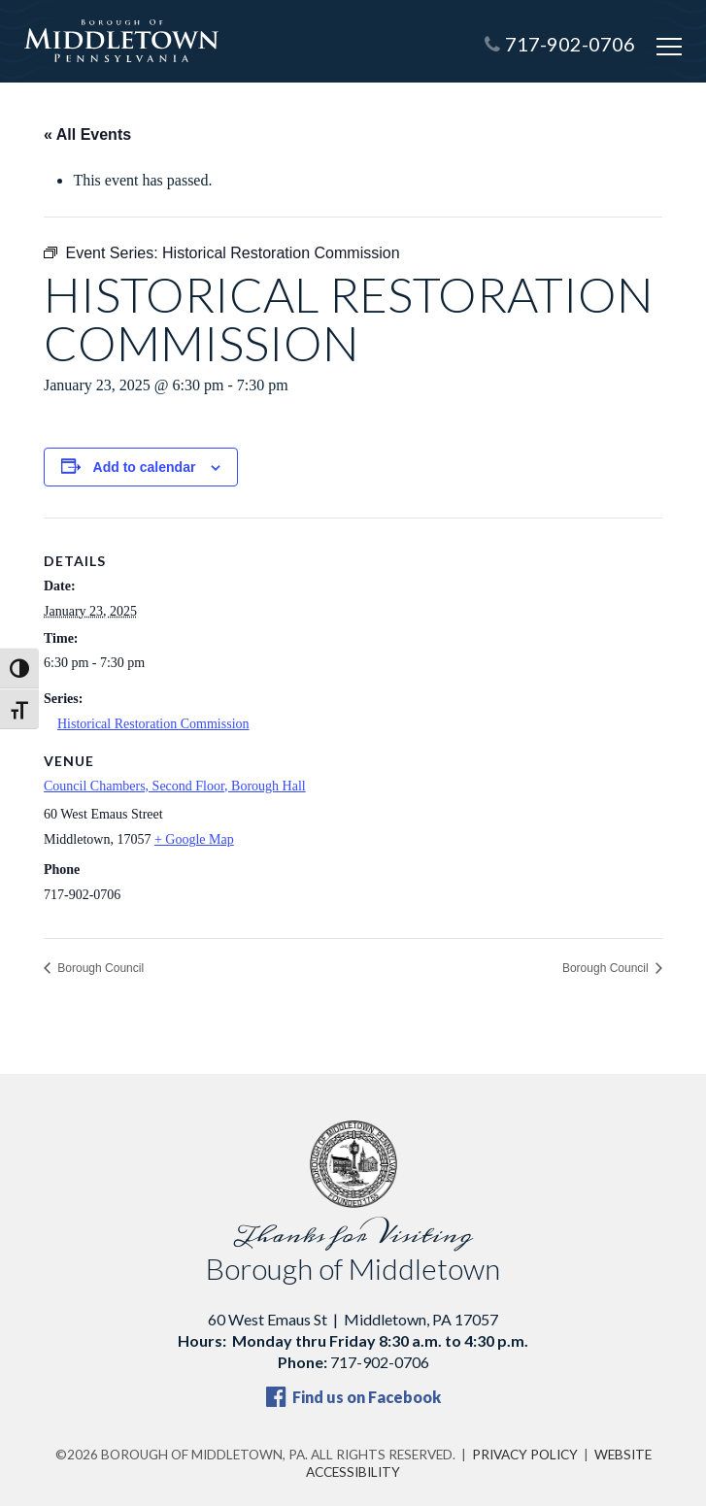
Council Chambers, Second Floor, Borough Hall (175, 786)
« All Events (87, 134)
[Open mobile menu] (669, 46)
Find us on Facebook (353, 1397)
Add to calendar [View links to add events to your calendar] (144, 467)
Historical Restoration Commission (153, 724)
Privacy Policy (525, 1454)
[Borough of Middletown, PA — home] (121, 41)
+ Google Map (194, 839)
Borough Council (99, 968)
